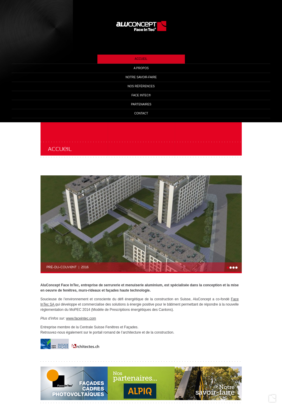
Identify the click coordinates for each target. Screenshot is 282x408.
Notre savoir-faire (141, 77)
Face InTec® (141, 95)
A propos (141, 68)
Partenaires (141, 104)
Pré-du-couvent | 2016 (67, 267)
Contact (141, 113)
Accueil (141, 58)
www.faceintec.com (81, 318)
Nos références (141, 86)
